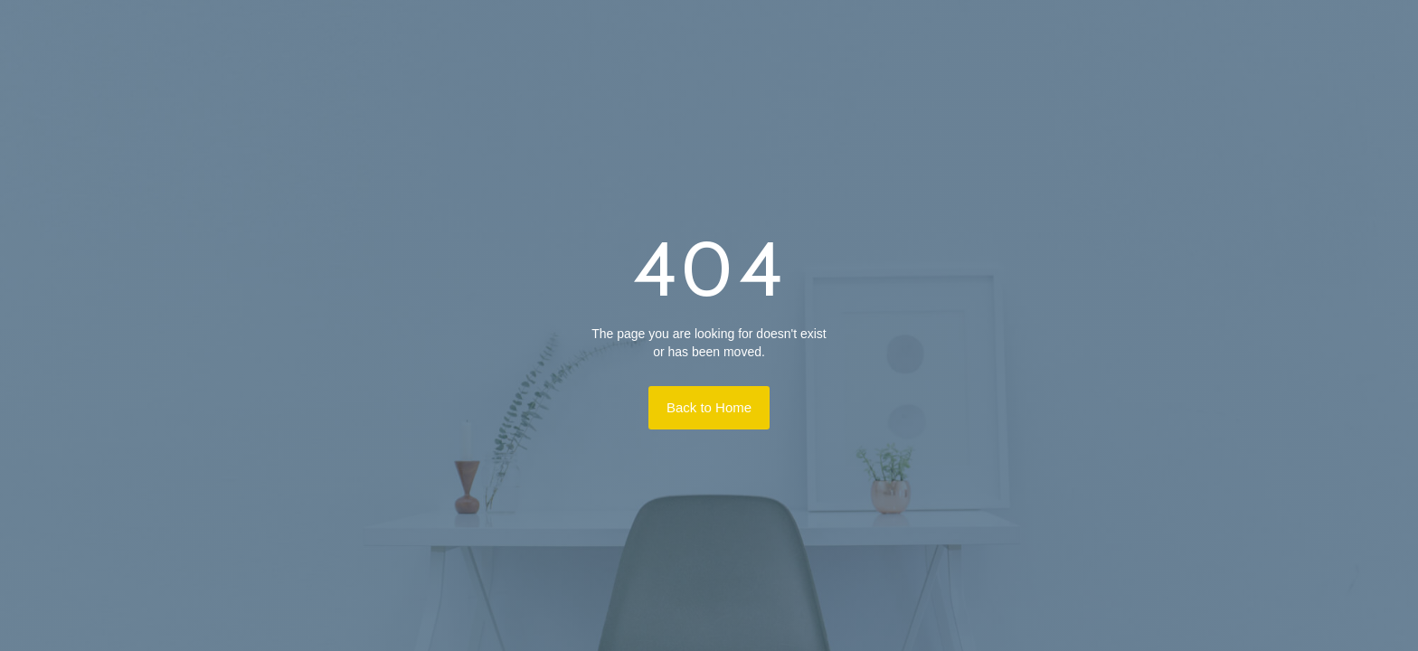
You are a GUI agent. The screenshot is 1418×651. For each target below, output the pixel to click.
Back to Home (709, 407)
